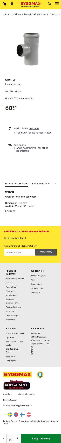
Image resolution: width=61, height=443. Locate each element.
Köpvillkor (10, 313)
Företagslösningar (13, 309)
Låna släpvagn (12, 317)
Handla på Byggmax (11, 274)
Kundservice (37, 272)
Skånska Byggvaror (41, 423)
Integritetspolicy (10, 401)
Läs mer (10, 212)
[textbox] (10, 108)
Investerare (10, 358)
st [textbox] (10, 439)
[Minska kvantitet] (3, 438)
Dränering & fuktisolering (35, 14)
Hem (5, 14)
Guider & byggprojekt (15, 335)
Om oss (9, 354)
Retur (33, 281)
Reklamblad (11, 288)
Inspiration (11, 330)
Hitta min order (37, 290)
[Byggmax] (30, 5)
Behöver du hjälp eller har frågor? (26, 233)
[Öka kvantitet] (17, 438)
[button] (40, 376)
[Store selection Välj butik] (12, 4)
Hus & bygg (15, 14)
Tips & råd (10, 339)
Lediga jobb (11, 362)
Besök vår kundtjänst (15, 239)
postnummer (30, 148)
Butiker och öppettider (15, 280)
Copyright (7, 396)
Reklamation (36, 286)
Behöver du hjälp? (38, 277)
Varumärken (11, 297)
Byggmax (28, 423)
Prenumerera (46, 254)
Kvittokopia (35, 294)
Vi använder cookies (26, 396)
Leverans (9, 284)
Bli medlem (10, 321)
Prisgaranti (10, 293)
